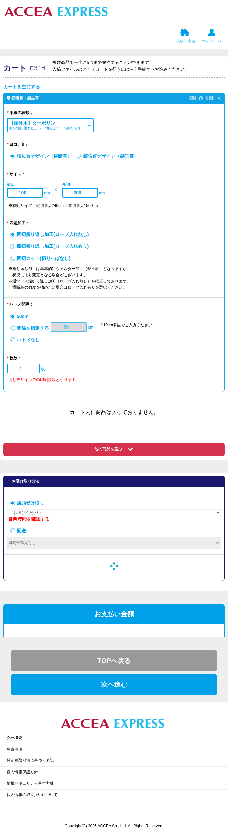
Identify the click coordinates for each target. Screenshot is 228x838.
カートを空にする (21, 86)
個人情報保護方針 (22, 772)
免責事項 (14, 749)
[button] (50, 125)
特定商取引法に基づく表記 (30, 760)
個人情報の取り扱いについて (32, 794)
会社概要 (14, 738)
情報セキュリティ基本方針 (30, 783)
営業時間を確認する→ (31, 518)
